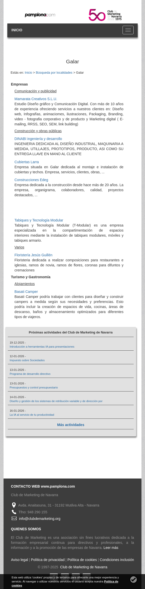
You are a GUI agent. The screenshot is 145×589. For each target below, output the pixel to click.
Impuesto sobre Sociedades (27, 360)
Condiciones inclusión (117, 560)
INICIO (16, 30)
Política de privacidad (47, 560)
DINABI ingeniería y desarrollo (38, 139)
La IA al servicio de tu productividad (32, 414)
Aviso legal (19, 560)
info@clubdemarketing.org (39, 519)
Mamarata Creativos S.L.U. (35, 99)
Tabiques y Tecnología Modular (38, 220)
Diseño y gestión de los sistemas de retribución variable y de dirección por (56, 401)
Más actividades (70, 425)
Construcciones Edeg (31, 180)
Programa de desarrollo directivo (30, 373)
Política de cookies (82, 560)
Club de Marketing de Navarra (83, 567)
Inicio (28, 72)
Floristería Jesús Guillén (33, 255)
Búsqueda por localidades (54, 72)
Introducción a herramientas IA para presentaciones (42, 346)
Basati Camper (26, 292)
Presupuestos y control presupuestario (34, 387)
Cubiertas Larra (26, 162)
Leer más (111, 548)
